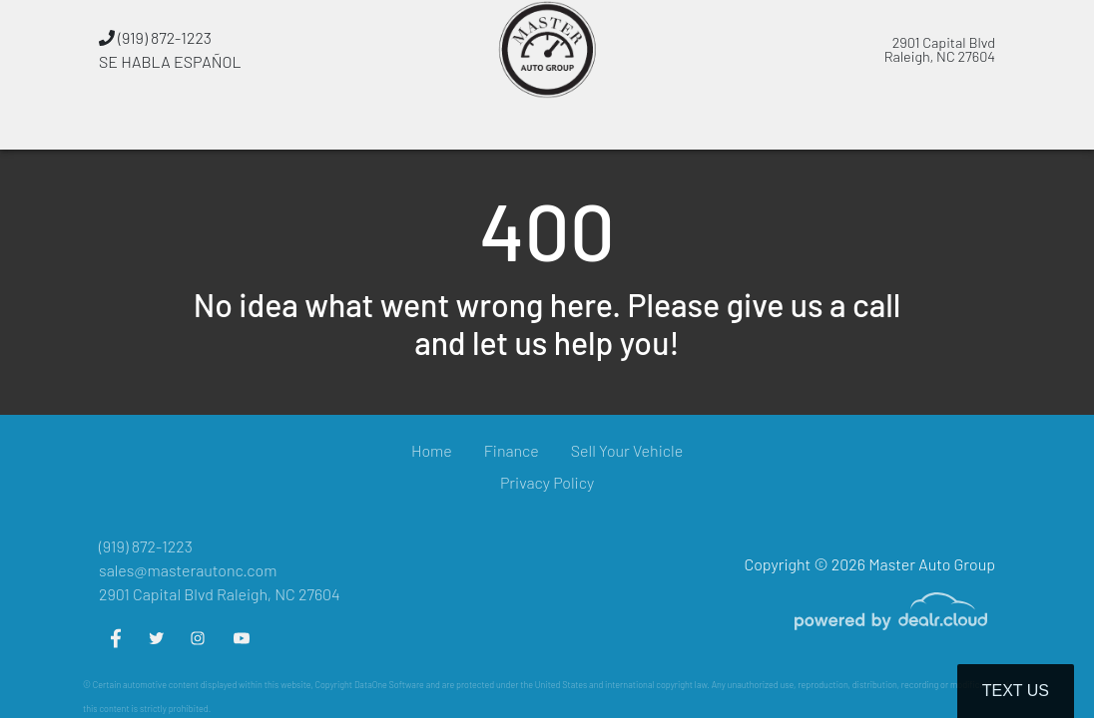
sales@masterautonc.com (187, 569)
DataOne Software (389, 684)
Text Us (1015, 690)
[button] (396, 125)
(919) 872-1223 (155, 37)
